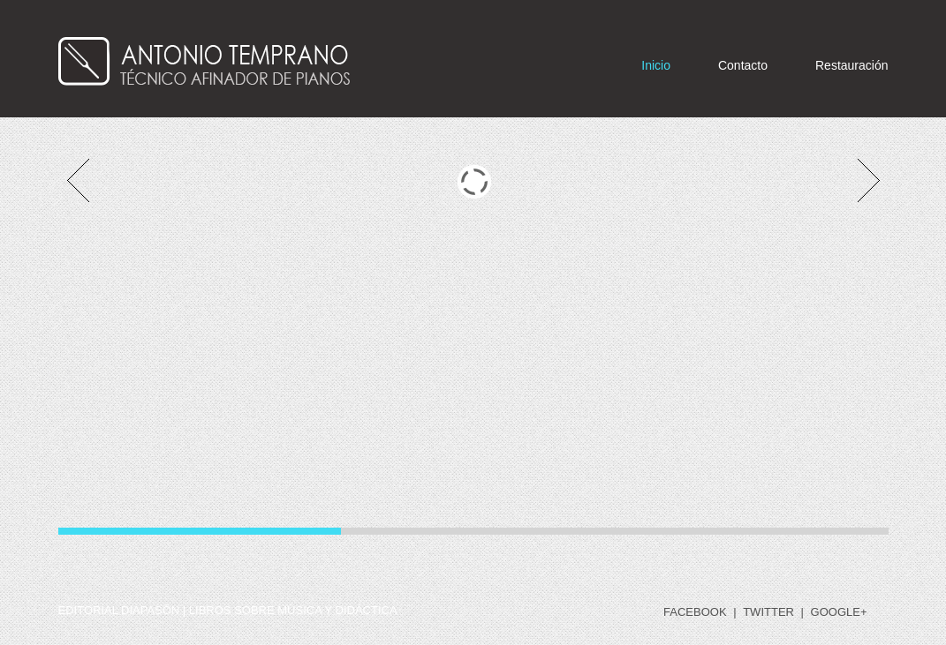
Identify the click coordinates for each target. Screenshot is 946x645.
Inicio (655, 65)
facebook (695, 612)
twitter (768, 612)
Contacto (743, 65)
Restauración (852, 65)
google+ (839, 612)
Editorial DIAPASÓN (119, 610)
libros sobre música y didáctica (293, 610)
